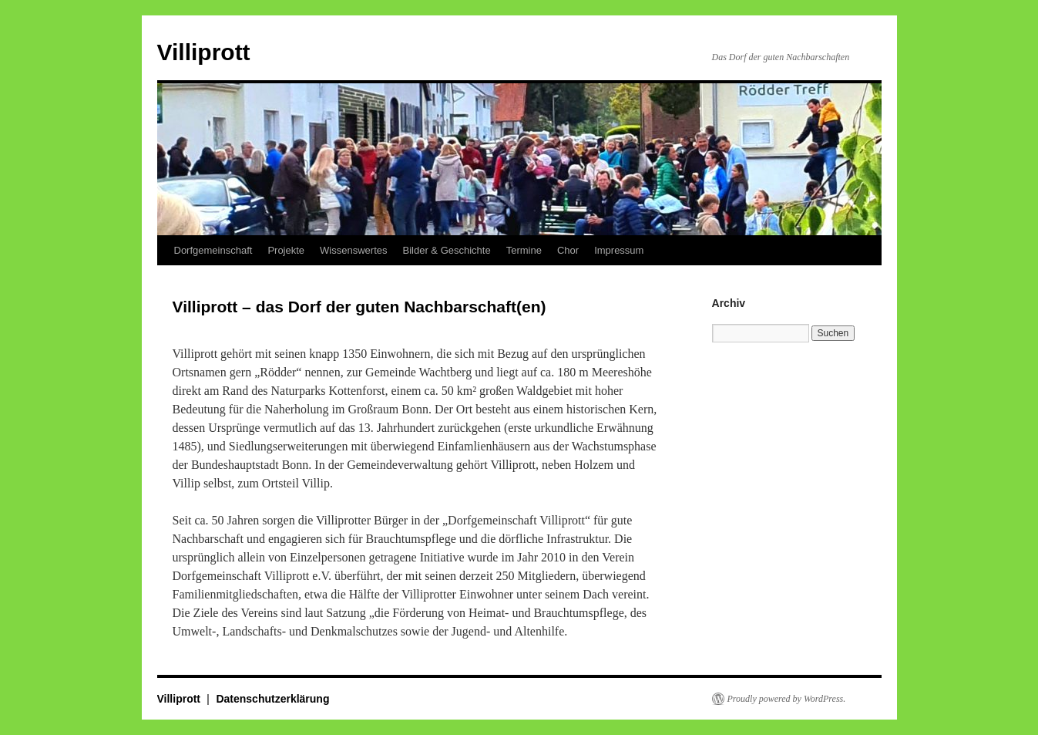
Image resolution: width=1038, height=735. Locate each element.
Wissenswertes (353, 250)
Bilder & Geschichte (447, 250)
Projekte (285, 250)
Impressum (618, 250)
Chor (568, 250)
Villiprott (203, 52)
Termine (524, 250)
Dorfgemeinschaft (213, 250)
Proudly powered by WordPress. (786, 698)
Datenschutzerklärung (272, 699)
